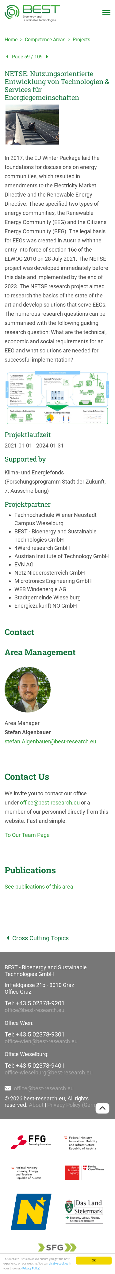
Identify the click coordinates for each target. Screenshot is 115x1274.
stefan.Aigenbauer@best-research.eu (50, 741)
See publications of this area (39, 886)
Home (11, 39)
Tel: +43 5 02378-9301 (35, 1034)
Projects (81, 39)
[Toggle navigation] (106, 12)
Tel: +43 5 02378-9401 (35, 1065)
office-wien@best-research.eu (41, 1041)
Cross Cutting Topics (37, 938)
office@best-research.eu (50, 802)
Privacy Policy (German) (76, 1105)
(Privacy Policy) (30, 1269)
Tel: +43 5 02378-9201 (35, 1003)
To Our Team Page (27, 835)
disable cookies (58, 1264)
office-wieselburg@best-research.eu (49, 1072)
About (36, 1105)
